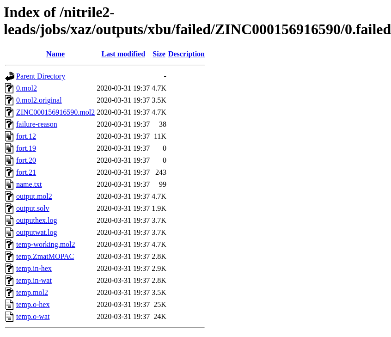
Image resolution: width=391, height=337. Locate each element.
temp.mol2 (32, 292)
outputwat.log (36, 232)
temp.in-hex (34, 268)
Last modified (123, 54)
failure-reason (36, 124)
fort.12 (26, 136)
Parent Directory (40, 76)
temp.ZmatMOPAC (45, 256)
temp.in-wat (34, 280)
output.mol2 (34, 196)
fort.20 (26, 160)
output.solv (32, 208)
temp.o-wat (32, 316)
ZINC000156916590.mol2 (55, 112)
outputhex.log (36, 220)
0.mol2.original (39, 100)
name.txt (29, 184)
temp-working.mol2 (45, 244)
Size (159, 54)
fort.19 (26, 148)
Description (186, 54)
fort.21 (26, 172)
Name (55, 54)
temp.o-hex (32, 304)
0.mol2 (26, 88)
